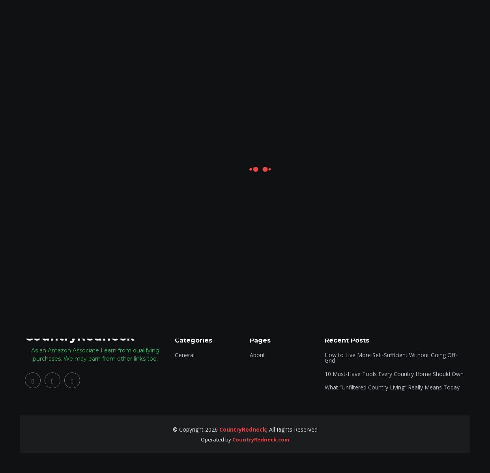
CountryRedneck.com (260, 439)
